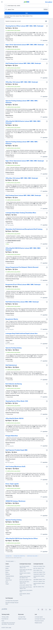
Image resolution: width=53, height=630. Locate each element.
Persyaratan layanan (39, 620)
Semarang (8, 578)
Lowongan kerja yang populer (12, 600)
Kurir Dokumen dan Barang (14, 384)
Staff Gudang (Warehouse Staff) (15, 466)
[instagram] (42, 609)
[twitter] (46, 609)
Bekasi (7, 572)
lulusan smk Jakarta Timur (39, 572)
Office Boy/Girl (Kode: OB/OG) (14, 418)
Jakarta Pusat (9, 580)
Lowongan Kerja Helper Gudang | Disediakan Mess (21, 212)
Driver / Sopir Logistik (12, 484)
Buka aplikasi (48, 2)
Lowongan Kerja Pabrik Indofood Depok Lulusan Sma (21, 333)
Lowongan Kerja (21, 616)
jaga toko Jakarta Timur (38, 586)
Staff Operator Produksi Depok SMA (16, 450)
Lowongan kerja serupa (40, 618)
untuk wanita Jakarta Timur (26, 585)
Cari (26, 13)
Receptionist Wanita (12, 319)
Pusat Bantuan (5, 618)
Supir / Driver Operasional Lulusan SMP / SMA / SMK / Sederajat (25, 44)
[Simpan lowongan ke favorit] (46, 26)
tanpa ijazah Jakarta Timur (39, 574)
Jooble (9, 627)
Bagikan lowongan (22, 618)
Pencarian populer (11, 561)
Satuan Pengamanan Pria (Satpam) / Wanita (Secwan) (22, 267)
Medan (7, 568)
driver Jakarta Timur (37, 570)
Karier (3, 620)
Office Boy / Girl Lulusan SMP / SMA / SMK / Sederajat (22, 82)
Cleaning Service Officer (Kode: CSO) (17, 401)
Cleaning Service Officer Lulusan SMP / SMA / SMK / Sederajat (24, 26)
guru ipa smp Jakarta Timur (25, 579)
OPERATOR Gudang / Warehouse (15, 501)
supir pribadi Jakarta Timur (39, 579)
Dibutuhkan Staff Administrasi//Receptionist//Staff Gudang (24, 229)
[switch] (46, 21)
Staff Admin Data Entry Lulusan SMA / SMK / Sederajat (22, 302)
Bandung (7, 570)
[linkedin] (50, 609)
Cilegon (7, 583)
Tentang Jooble (5, 616)
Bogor (7, 582)
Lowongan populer (39, 616)
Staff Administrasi (11, 365)
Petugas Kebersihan (12, 435)
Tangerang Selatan (10, 576)
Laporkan (44, 40)
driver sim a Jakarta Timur (39, 581)
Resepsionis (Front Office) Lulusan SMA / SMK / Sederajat (23, 284)
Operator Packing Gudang (13, 348)
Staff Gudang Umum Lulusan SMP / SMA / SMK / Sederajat (23, 63)
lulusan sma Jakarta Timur (39, 566)
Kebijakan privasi (38, 622)
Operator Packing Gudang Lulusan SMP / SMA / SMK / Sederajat (22, 101)
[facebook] (38, 609)
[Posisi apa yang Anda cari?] (26, 5)
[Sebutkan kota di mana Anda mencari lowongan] (26, 9)
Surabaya (8, 566)
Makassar (8, 574)
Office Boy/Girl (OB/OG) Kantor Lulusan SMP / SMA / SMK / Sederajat (23, 122)
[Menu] (2, 2)
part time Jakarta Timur (38, 568)
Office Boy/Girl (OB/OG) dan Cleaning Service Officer (22, 538)
